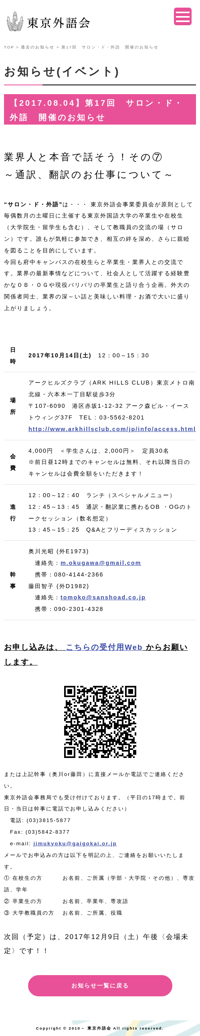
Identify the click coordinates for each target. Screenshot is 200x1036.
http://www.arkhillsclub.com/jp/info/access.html (112, 429)
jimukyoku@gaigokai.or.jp (75, 843)
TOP (9, 47)
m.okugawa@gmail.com (101, 563)
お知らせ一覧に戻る (100, 985)
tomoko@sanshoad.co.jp (103, 597)
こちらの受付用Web (104, 647)
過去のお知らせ (38, 47)
